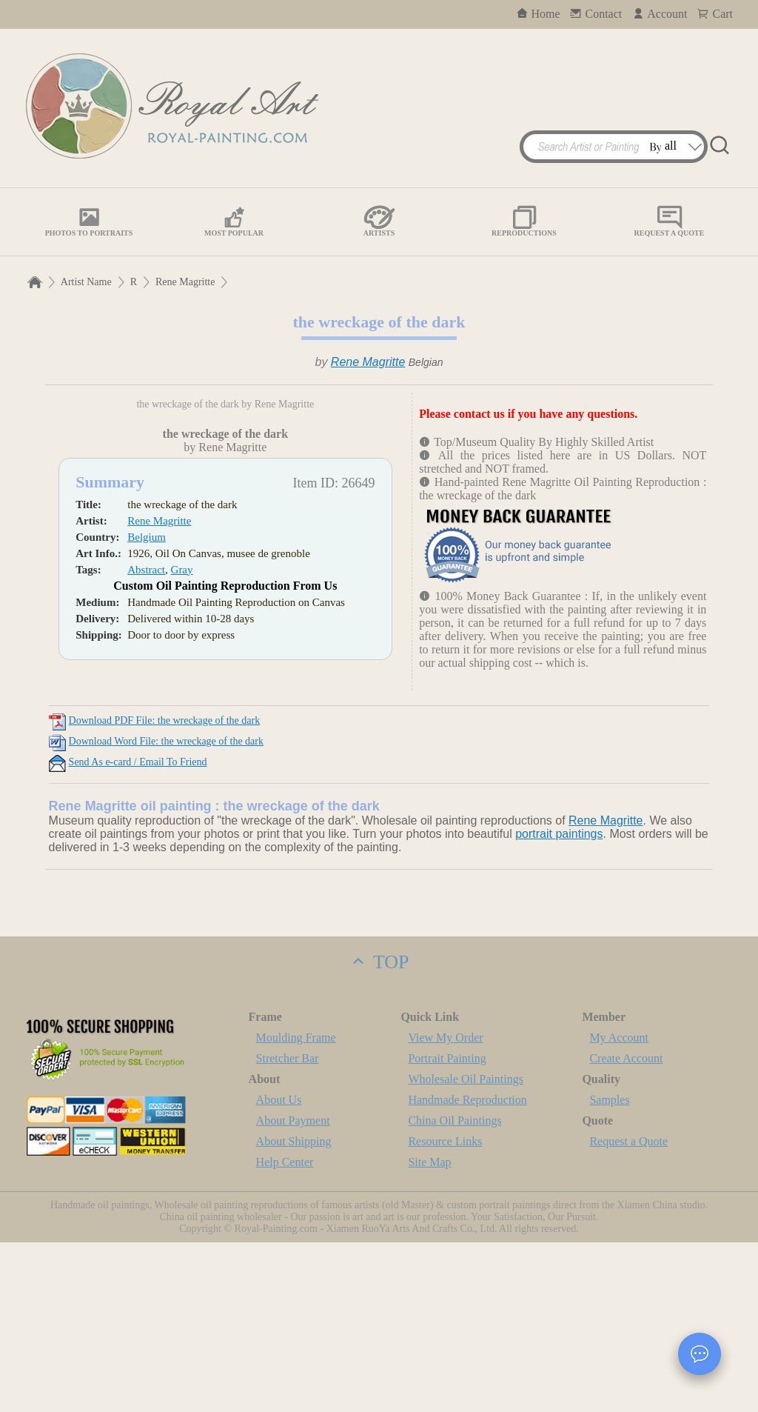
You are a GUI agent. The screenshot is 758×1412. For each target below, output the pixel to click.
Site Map (429, 1331)
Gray (182, 756)
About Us (279, 1269)
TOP (379, 1131)
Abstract (146, 756)
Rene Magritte (185, 281)
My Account (618, 1207)
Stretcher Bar (287, 1228)
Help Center (285, 1331)
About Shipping (294, 1311)
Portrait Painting (447, 1228)
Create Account (626, 1228)
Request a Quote (628, 1311)
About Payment (293, 1290)
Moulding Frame (296, 1207)
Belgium (146, 724)
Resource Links (445, 1311)
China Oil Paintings (454, 1290)
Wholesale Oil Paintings (465, 1248)
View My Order (445, 1207)
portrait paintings (559, 1003)
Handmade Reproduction (467, 1269)
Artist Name (86, 281)
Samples (609, 1269)
